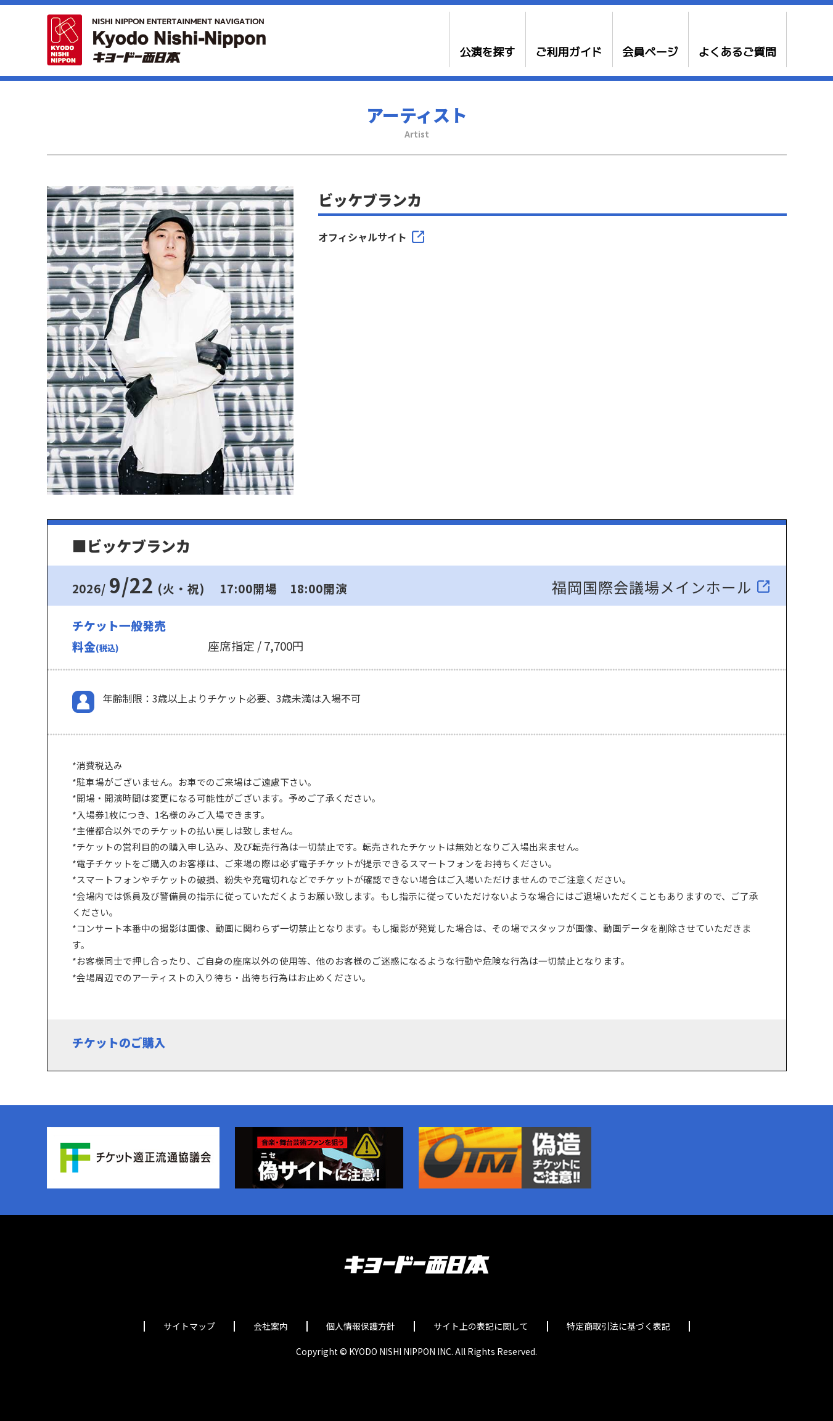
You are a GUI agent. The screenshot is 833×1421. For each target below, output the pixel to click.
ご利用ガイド (569, 52)
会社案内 (270, 1326)
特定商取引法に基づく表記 (618, 1326)
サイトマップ (189, 1326)
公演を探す (487, 52)
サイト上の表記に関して (480, 1326)
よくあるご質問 (737, 52)
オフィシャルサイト (362, 236)
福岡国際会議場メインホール (652, 587)
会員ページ (650, 52)
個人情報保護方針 (360, 1326)
